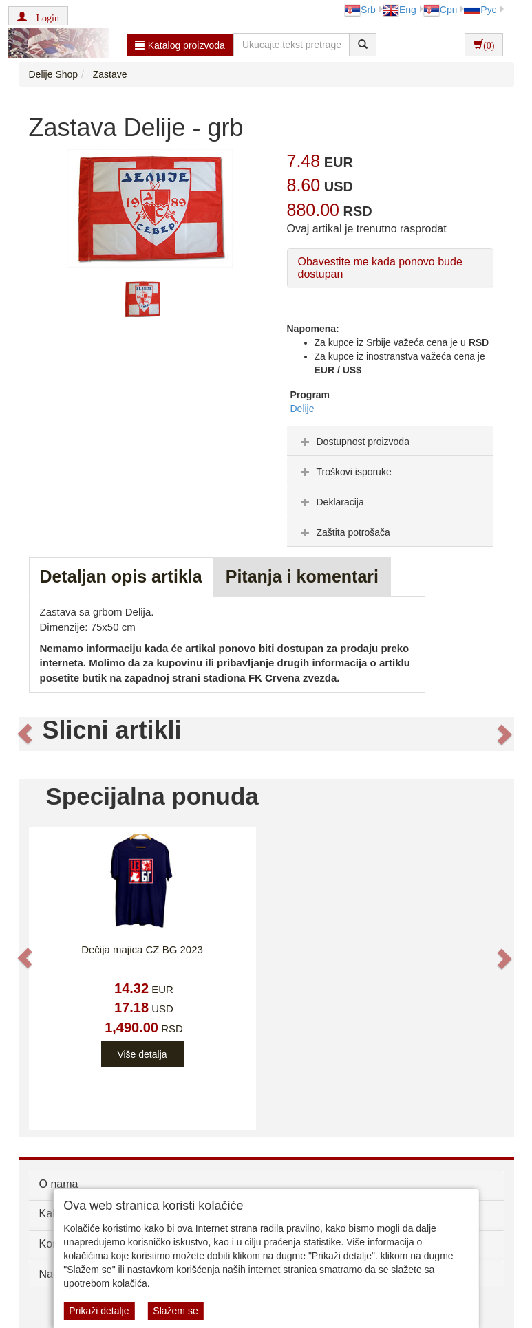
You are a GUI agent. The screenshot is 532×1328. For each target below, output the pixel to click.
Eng (399, 9)
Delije (302, 408)
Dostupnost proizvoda (353, 441)
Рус (480, 9)
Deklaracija (330, 502)
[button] (38, 15)
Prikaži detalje (99, 1310)
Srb (360, 9)
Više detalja (142, 1054)
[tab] (390, 441)
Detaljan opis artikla (121, 576)
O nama (58, 1184)
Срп (440, 9)
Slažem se (175, 1310)
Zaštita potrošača (343, 532)
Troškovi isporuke (344, 471)
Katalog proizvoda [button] (180, 45)
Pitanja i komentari (302, 576)
